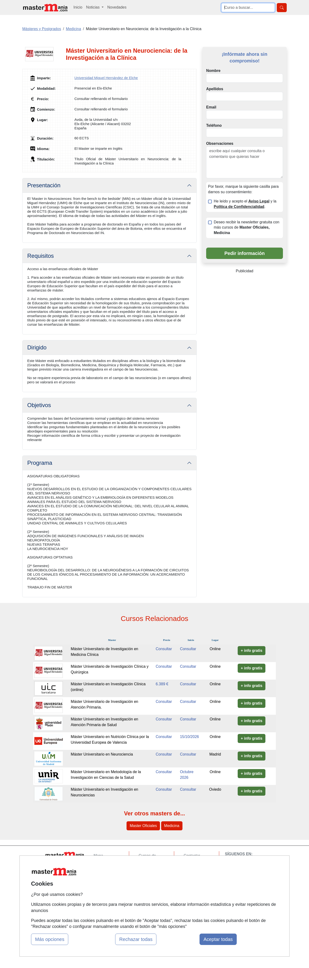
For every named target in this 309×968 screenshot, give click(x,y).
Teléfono (214, 125)
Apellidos (214, 89)
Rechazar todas (135, 939)
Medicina (171, 826)
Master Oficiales (143, 826)
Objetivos (39, 405)
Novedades (117, 7)
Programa (39, 463)
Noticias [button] (93, 7)
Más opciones (49, 939)
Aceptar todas (218, 939)
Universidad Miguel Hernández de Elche (106, 78)
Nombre (213, 71)
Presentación (43, 185)
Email (211, 107)
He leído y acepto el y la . (245, 204)
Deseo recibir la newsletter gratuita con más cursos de (246, 227)
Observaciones (219, 143)
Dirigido (36, 347)
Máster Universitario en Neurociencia (102, 754)
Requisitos (40, 256)
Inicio (77, 7)
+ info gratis (251, 650)
